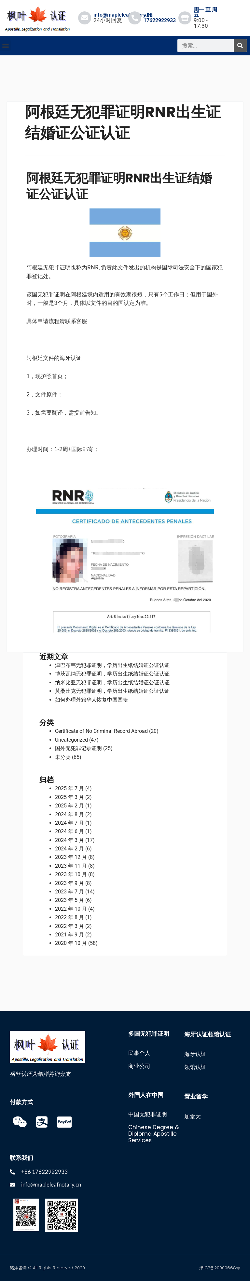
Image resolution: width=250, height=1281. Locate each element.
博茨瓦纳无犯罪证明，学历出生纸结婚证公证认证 (112, 674)
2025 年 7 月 (69, 788)
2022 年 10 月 (71, 909)
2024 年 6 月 (69, 831)
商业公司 (139, 1066)
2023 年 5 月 (69, 900)
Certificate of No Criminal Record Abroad (101, 731)
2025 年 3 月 (69, 797)
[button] (5, 45)
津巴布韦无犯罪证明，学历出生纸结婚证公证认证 (112, 665)
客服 (81, 321)
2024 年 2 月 (69, 849)
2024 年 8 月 (69, 814)
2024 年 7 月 (69, 823)
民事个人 (139, 1053)
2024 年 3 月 (69, 840)
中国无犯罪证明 (147, 1114)
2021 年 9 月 (69, 935)
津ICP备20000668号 (219, 1268)
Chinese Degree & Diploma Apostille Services (153, 1133)
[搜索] (240, 45)
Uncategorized (71, 740)
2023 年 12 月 (71, 857)
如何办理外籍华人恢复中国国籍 (91, 700)
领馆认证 (195, 1067)
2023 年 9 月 (69, 883)
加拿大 (192, 1116)
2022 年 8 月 (69, 917)
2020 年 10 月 (71, 943)
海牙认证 (195, 1054)
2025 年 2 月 (69, 806)
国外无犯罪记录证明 (78, 748)
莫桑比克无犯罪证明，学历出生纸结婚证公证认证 (112, 691)
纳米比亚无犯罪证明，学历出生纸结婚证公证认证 (112, 682)
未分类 (63, 757)
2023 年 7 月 (69, 892)
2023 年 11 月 (71, 866)
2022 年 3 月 (69, 926)
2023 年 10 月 (71, 874)
